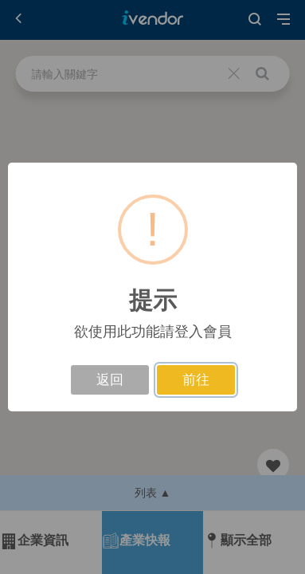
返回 (109, 379)
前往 (195, 379)
